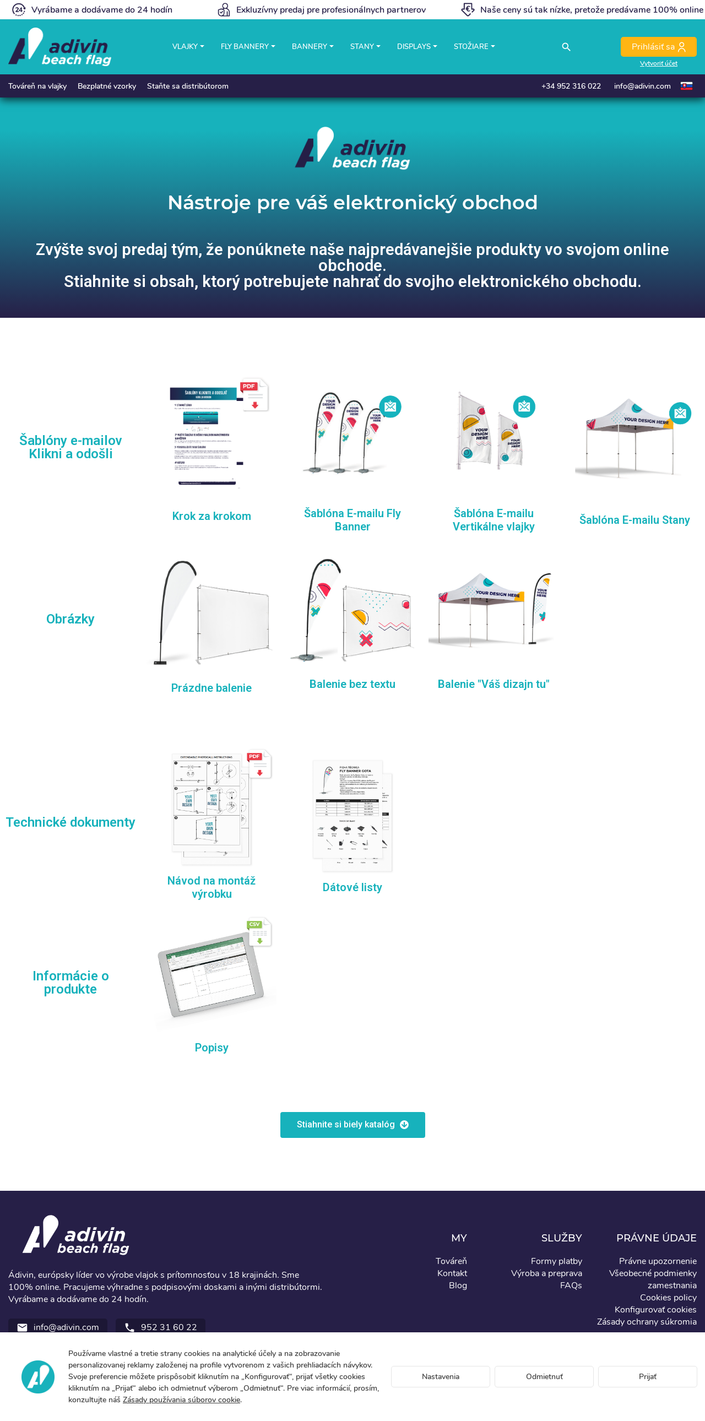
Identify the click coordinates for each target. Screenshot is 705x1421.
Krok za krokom (211, 516)
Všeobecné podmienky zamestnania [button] (653, 1279)
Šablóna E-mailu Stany (634, 520)
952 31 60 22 (160, 1327)
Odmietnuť (544, 1376)
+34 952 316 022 (571, 86)
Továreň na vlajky (37, 86)
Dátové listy (352, 887)
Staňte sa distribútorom (188, 86)
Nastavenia (440, 1376)
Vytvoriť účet (658, 63)
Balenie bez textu (352, 684)
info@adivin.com (642, 86)
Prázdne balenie (211, 688)
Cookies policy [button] (668, 1298)
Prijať (648, 1376)
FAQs (571, 1285)
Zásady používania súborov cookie (181, 1400)
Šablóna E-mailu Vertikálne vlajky (494, 520)
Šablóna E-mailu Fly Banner (352, 520)
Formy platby (556, 1261)
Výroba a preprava (546, 1273)
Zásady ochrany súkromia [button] (647, 1322)
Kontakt (452, 1273)
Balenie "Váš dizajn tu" (494, 684)
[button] (352, 1125)
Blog (458, 1285)
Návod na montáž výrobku (211, 887)
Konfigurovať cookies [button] (656, 1310)
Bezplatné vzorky (107, 86)
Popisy (212, 1047)
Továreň (451, 1261)
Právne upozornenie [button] (658, 1261)
